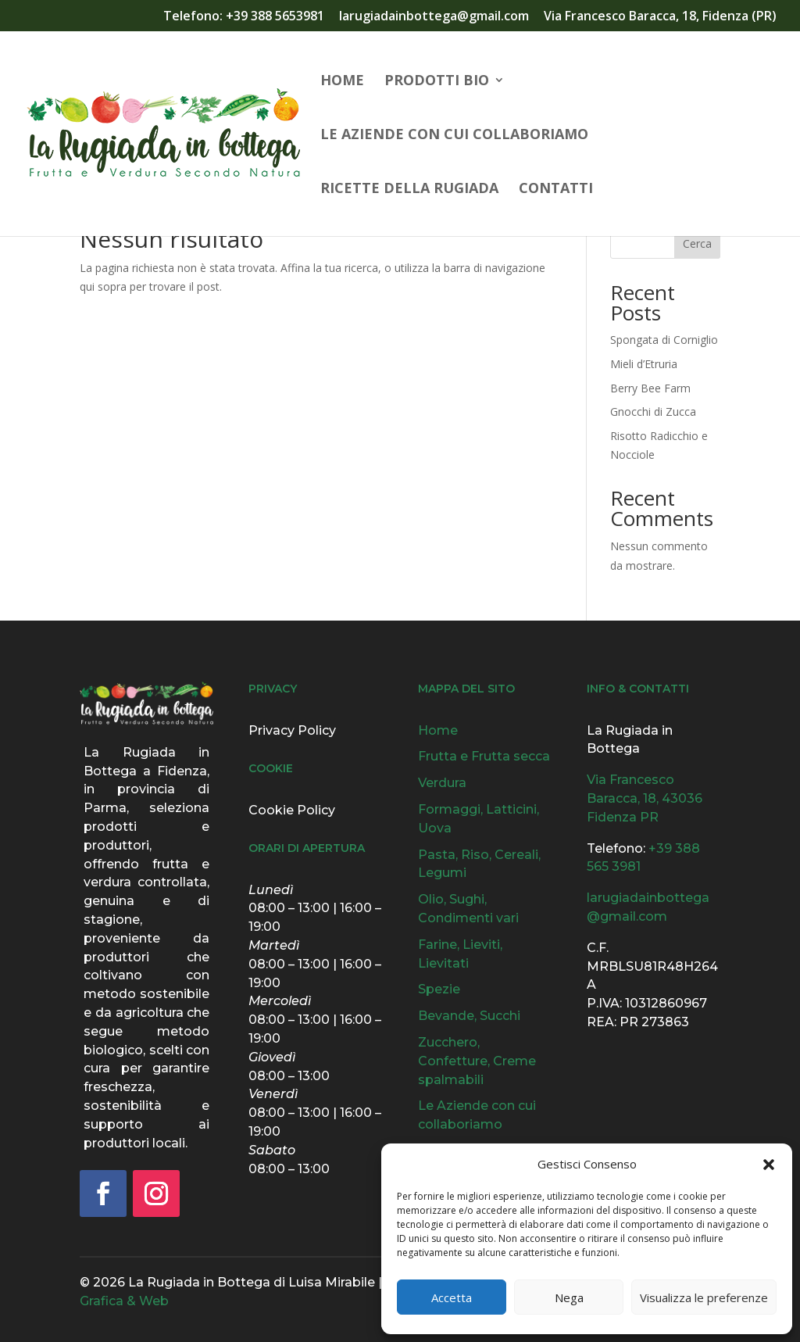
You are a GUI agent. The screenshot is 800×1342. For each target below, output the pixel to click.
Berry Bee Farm (650, 388)
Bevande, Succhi (469, 1015)
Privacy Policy (292, 730)
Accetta (451, 1297)
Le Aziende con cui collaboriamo (454, 135)
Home (342, 81)
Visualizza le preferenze (704, 1297)
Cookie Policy (291, 810)
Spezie (439, 989)
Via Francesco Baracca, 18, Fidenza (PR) (660, 16)
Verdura (442, 782)
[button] (769, 1164)
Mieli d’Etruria (643, 363)
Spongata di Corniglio (664, 339)
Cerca (697, 243)
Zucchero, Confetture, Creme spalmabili (477, 1061)
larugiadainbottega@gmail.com (434, 16)
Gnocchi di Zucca (653, 411)
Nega (569, 1297)
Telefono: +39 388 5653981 (243, 16)
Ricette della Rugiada (409, 189)
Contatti (556, 189)
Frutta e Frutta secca (484, 756)
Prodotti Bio (436, 81)
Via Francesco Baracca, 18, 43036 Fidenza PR (644, 798)
